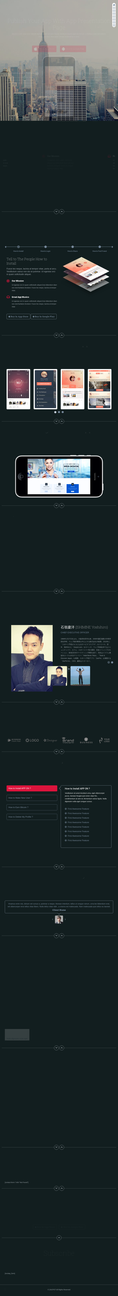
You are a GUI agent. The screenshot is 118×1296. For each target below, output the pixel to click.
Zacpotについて (114, 8)
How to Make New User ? (20, 798)
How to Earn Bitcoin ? (18, 807)
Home (114, 5)
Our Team (114, 16)
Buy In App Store (44, 49)
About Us (114, 25)
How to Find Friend (100, 251)
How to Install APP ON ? (19, 788)
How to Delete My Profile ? (20, 817)
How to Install (18, 251)
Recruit (114, 19)
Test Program (114, 13)
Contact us (114, 22)
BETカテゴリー (114, 11)
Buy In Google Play (73, 49)
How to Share (73, 251)
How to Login (45, 251)
